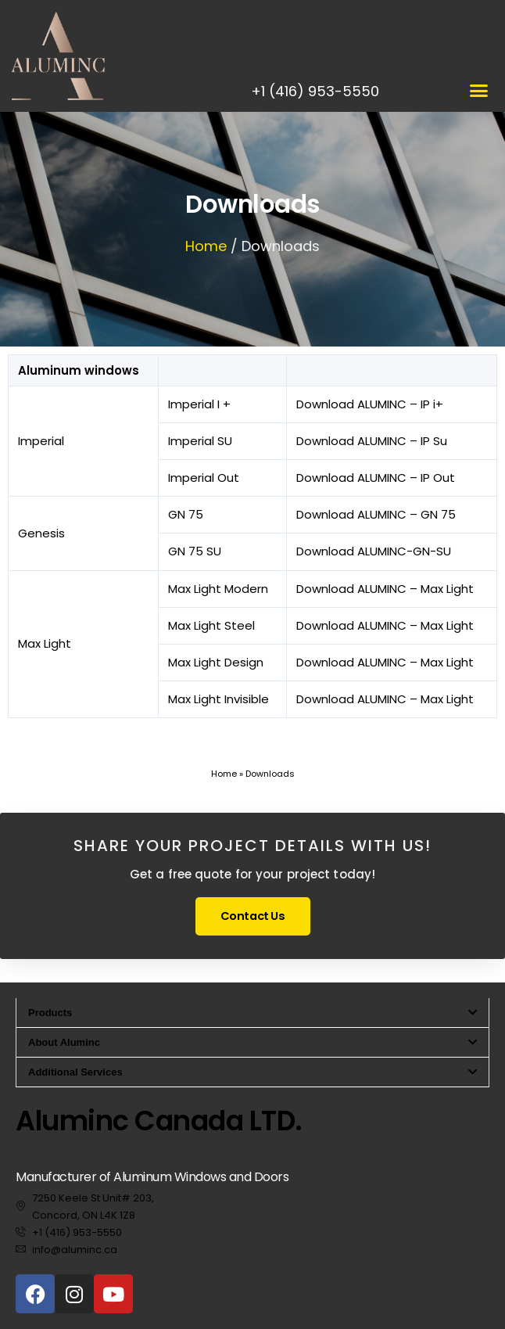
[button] (479, 90)
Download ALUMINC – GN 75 (376, 514)
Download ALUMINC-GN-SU (373, 551)
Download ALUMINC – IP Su (371, 441)
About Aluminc (64, 1042)
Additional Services (75, 1072)
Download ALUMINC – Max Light (385, 588)
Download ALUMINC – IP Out (375, 477)
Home (206, 246)
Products (50, 1012)
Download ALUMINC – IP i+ (369, 404)
